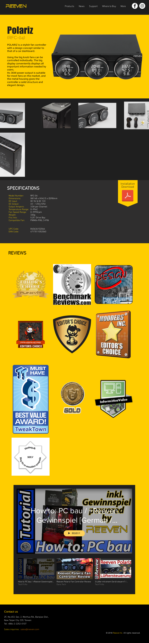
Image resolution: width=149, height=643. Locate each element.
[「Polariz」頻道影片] (74, 574)
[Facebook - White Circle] (135, 6)
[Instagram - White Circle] (142, 6)
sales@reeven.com (30, 629)
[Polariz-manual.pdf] (127, 196)
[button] (69, 6)
